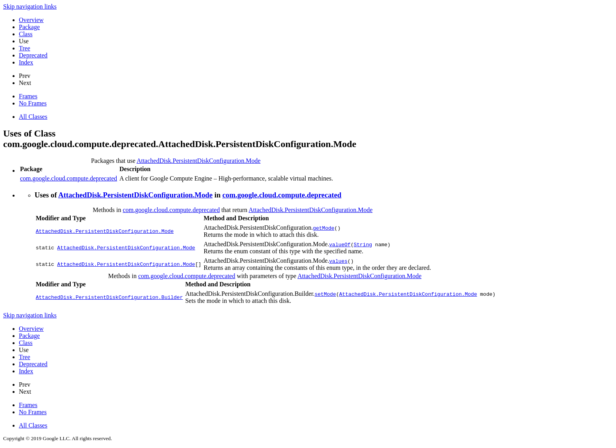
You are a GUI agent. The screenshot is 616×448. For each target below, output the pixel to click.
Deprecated (33, 55)
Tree (24, 48)
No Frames (33, 103)
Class (26, 34)
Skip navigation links (30, 6)
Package (29, 27)
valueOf (340, 244)
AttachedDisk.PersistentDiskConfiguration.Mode (199, 160)
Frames (28, 96)
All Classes (33, 116)
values (338, 260)
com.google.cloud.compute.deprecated (68, 178)
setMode (325, 293)
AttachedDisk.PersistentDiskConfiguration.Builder (109, 297)
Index (26, 62)
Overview (31, 20)
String (363, 244)
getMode (323, 227)
